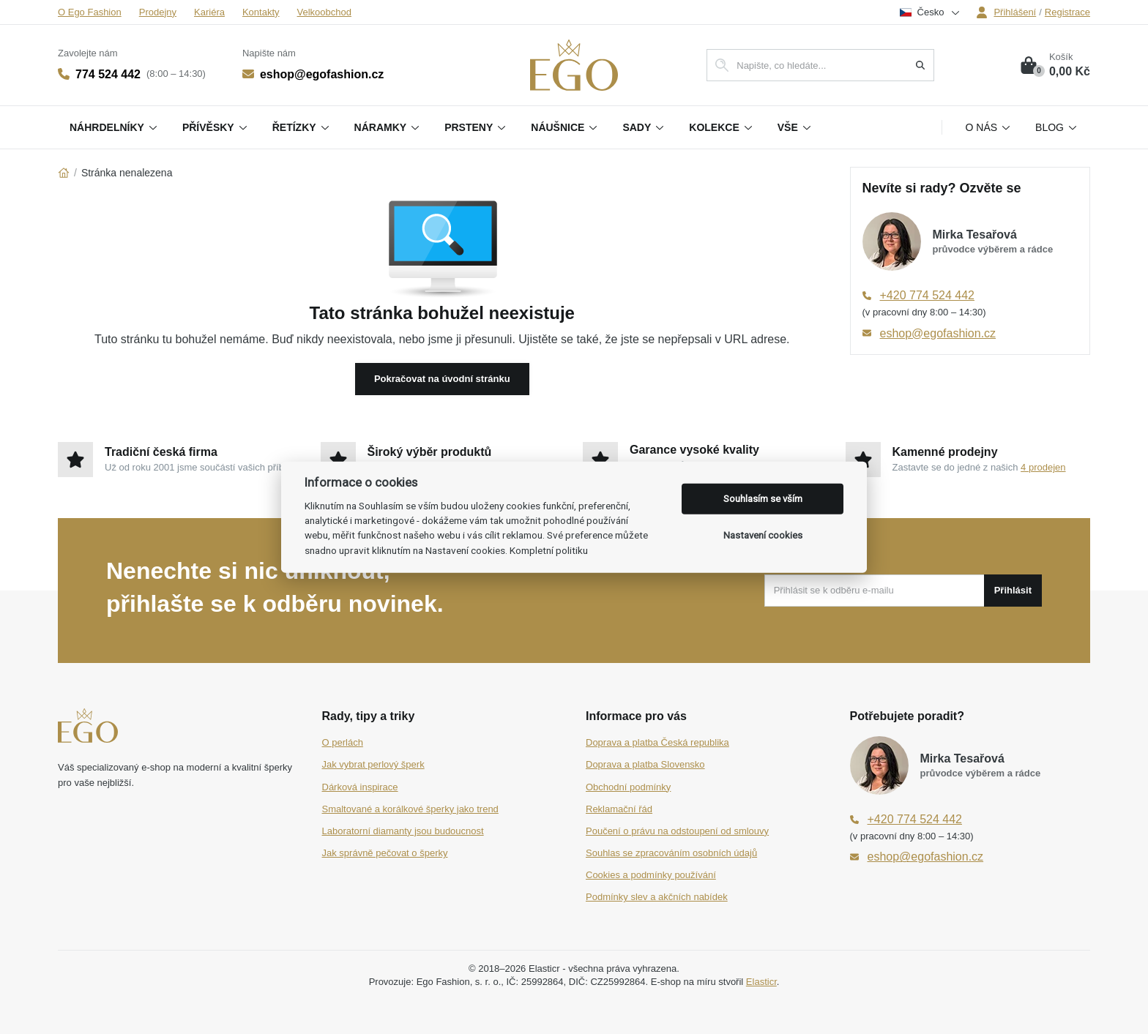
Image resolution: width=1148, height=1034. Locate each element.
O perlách (342, 742)
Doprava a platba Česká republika (657, 742)
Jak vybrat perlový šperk (373, 764)
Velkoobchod (324, 12)
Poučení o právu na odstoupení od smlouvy (677, 830)
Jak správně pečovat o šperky (385, 852)
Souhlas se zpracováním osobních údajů (671, 852)
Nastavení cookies (762, 535)
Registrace (1067, 12)
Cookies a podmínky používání (651, 874)
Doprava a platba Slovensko (645, 764)
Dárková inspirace (360, 787)
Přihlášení (1006, 12)
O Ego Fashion (90, 12)
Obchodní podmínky (628, 787)
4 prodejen (1043, 467)
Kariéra (209, 12)
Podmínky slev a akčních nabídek (657, 896)
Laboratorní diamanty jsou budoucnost (403, 830)
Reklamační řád (619, 808)
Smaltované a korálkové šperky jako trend (410, 808)
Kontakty (261, 12)
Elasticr (761, 981)
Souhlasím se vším (762, 498)
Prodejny (157, 12)
